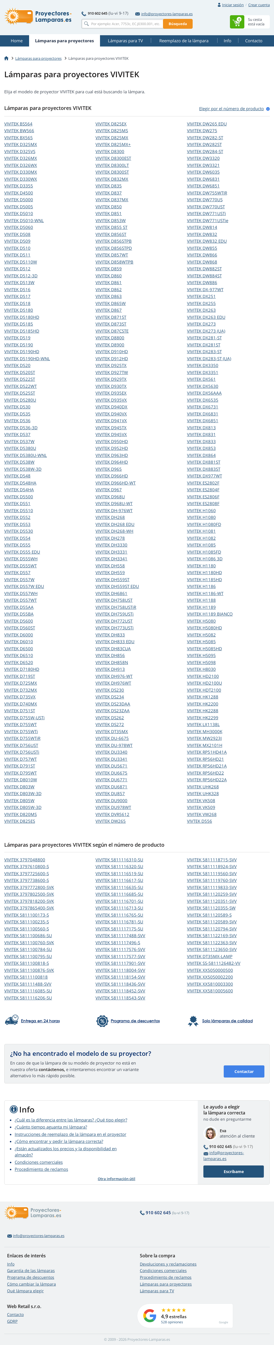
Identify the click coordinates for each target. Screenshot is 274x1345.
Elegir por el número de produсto (231, 108)
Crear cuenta (259, 4)
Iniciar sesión (233, 4)
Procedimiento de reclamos (41, 1169)
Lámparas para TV (157, 1290)
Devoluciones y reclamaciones (168, 1264)
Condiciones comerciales (39, 1162)
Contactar (244, 1071)
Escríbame (234, 1171)
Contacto (15, 1314)
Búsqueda (178, 23)
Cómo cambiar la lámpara (31, 1284)
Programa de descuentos (30, 1277)
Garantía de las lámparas (31, 1270)
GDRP (12, 1321)
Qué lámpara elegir (25, 1290)
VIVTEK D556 (199, 821)
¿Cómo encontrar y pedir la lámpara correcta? (59, 1141)
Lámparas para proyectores (38, 58)
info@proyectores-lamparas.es (164, 13)
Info (10, 1264)
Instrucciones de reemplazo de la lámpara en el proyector (70, 1134)
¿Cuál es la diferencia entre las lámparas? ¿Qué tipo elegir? (71, 1120)
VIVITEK (18, 124)
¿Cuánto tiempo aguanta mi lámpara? (51, 1127)
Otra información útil (116, 1178)
